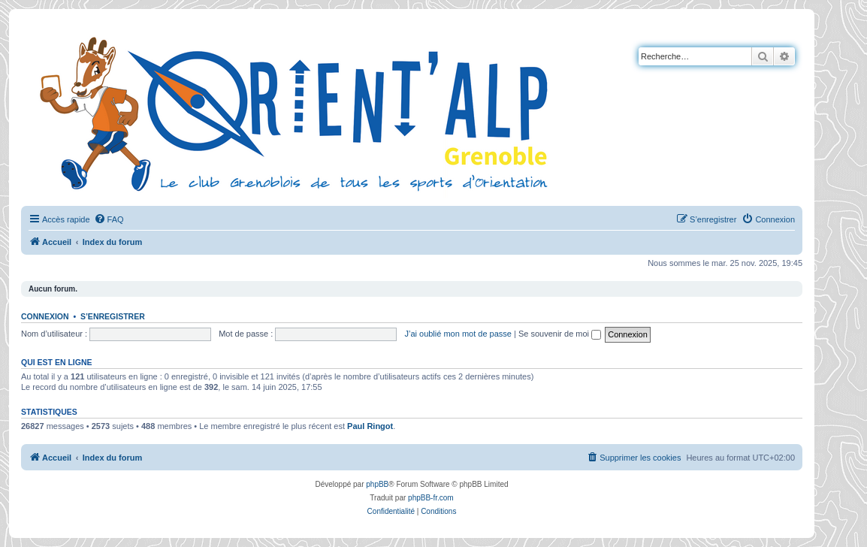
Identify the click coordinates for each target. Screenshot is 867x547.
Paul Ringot (370, 426)
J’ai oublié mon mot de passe (457, 333)
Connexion (45, 316)
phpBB (377, 484)
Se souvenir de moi (559, 333)
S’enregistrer (112, 316)
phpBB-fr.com (431, 498)
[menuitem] (109, 219)
